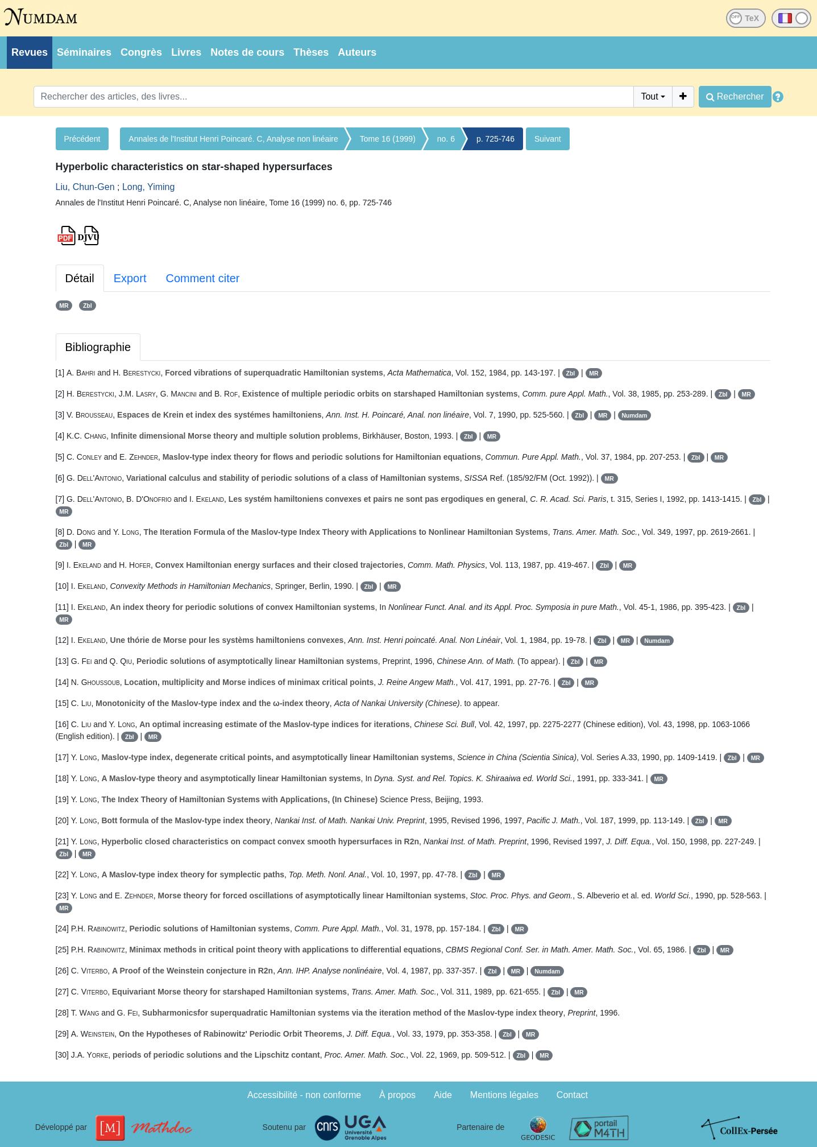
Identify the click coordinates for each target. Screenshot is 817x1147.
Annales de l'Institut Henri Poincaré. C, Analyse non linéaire (233, 138)
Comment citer (202, 278)
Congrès (141, 52)
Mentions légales (504, 1095)
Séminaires (84, 52)
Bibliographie (98, 347)
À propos (397, 1095)
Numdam (635, 415)
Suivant (547, 138)
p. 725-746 (495, 138)
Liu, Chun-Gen (85, 187)
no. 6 (446, 138)
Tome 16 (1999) (388, 138)
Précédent (82, 138)
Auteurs (357, 52)
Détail (79, 278)
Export (130, 278)
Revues (29, 52)
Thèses (311, 52)
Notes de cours (247, 52)
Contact (572, 1095)
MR (63, 305)
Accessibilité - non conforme (304, 1095)
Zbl (87, 305)
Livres (186, 52)
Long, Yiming (148, 187)
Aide (443, 1095)
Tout (649, 96)
